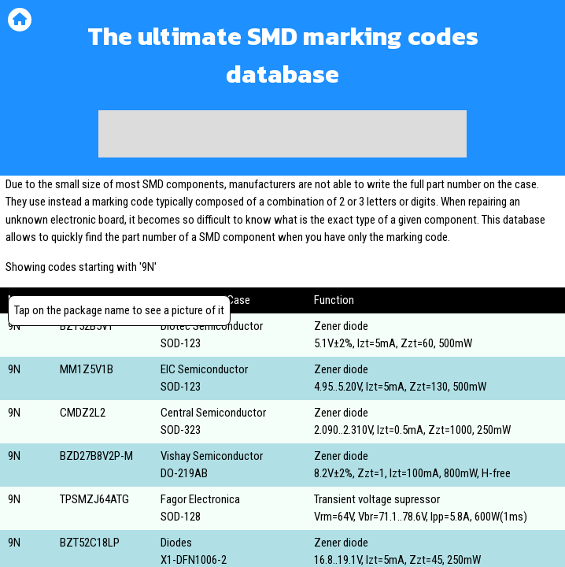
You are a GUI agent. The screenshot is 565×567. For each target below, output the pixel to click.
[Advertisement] (282, 134)
